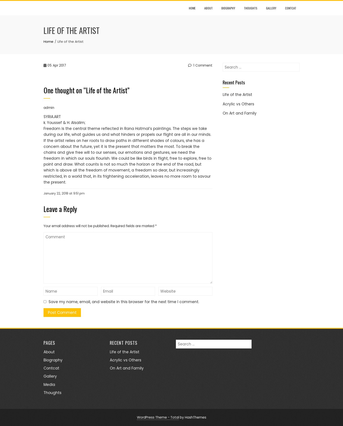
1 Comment (200, 65)
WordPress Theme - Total (158, 417)
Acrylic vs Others (238, 104)
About (208, 8)
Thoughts (250, 8)
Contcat (290, 8)
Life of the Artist (237, 94)
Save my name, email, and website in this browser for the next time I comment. (124, 301)
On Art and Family (240, 113)
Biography (228, 8)
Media (49, 384)
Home (192, 8)
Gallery (271, 8)
